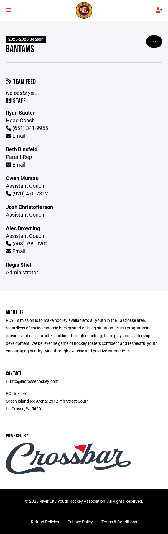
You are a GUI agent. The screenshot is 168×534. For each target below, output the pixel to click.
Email (15, 135)
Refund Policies (45, 522)
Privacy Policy (80, 522)
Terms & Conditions (119, 522)
